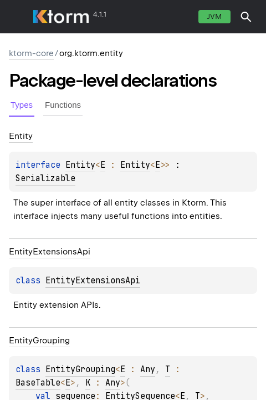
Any (147, 369)
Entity (80, 165)
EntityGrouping (80, 369)
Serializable (45, 178)
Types (22, 104)
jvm (214, 16)
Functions (63, 104)
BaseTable (38, 382)
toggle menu (16, 16)
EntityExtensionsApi (92, 280)
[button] (246, 17)
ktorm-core (31, 53)
